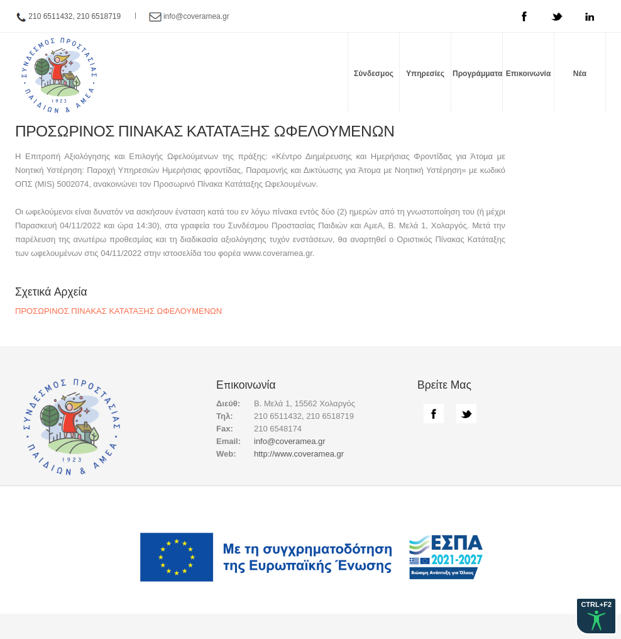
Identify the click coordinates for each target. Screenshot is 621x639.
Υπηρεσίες (425, 73)
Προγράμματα (477, 73)
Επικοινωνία (528, 73)
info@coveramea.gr (196, 16)
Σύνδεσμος (373, 73)
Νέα (579, 73)
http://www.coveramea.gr (299, 453)
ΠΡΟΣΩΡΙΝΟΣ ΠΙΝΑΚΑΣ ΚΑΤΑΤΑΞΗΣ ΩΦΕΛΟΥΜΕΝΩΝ (118, 311)
